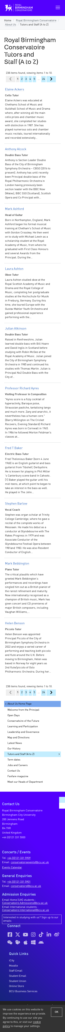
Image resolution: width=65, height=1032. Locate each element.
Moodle (13, 965)
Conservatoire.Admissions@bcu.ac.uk (25, 903)
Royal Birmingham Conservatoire (36, 20)
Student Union (17, 981)
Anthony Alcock (15, 149)
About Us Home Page (18, 703)
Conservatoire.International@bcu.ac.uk (25, 910)
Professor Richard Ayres (22, 388)
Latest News (14, 743)
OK (56, 1012)
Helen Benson (15, 623)
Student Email (17, 976)
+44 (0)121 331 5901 (19, 881)
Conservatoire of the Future (23, 721)
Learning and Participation (22, 726)
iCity (11, 960)
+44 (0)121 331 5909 (19, 858)
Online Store (16, 986)
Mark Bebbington (17, 563)
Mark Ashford (14, 209)
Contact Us (13, 770)
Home (7, 20)
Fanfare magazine (17, 776)
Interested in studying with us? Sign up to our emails (30, 919)
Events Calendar (12, 867)
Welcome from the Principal (23, 710)
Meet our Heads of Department (25, 782)
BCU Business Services (23, 991)
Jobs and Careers (17, 765)
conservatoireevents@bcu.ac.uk (30, 862)
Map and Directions (18, 737)
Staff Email (15, 970)
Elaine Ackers (14, 89)
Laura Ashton (14, 268)
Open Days (13, 715)
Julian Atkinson (15, 328)
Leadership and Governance (23, 732)
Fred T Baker (14, 448)
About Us (10, 24)
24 (43, 79)
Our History (13, 748)
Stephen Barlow (16, 503)
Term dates (13, 759)
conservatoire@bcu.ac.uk (26, 886)
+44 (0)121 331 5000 (13, 837)
